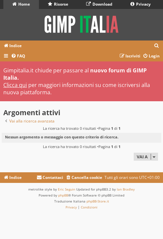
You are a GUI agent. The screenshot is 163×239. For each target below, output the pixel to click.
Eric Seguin (66, 189)
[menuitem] (157, 45)
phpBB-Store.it (97, 201)
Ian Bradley (126, 189)
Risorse (58, 4)
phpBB (63, 195)
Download (99, 4)
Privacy (140, 4)
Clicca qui (15, 85)
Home (21, 4)
